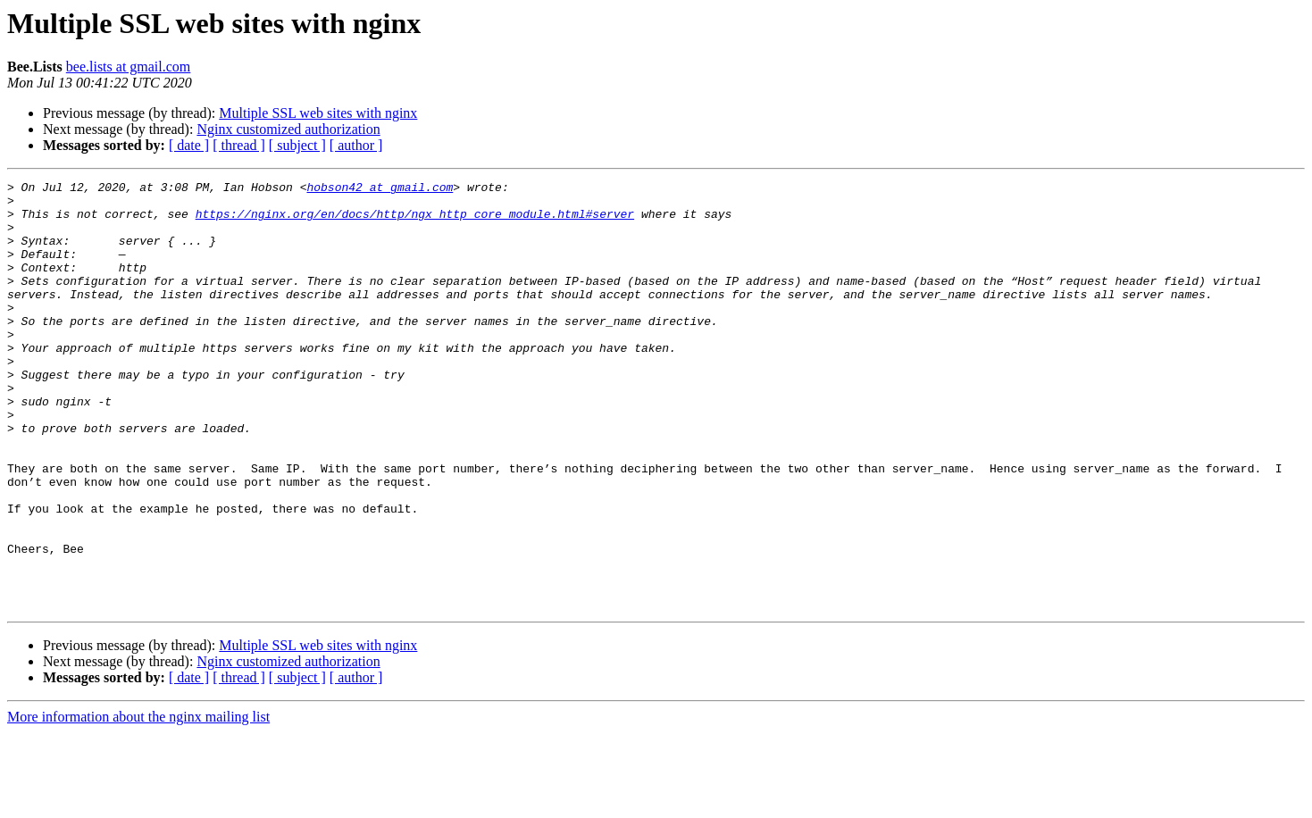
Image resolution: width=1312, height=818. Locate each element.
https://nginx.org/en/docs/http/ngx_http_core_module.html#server (415, 221)
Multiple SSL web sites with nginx (318, 113)
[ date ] (189, 145)
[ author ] (356, 145)
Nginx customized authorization (288, 129)
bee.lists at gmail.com (128, 66)
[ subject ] (297, 145)
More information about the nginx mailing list (138, 802)
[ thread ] (239, 145)
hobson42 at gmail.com (379, 189)
